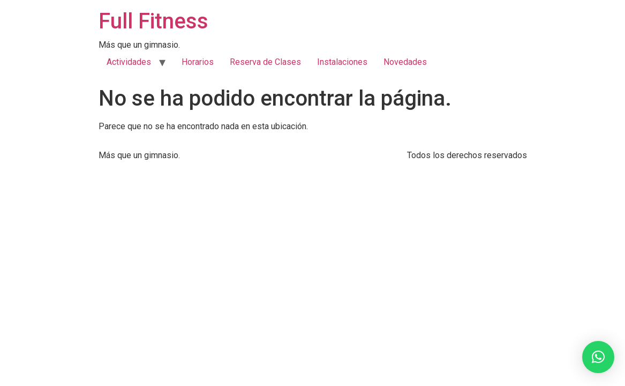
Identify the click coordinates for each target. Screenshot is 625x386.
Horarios (198, 62)
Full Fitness (153, 21)
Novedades (405, 62)
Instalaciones (342, 62)
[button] (598, 357)
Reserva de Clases (265, 62)
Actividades (129, 62)
